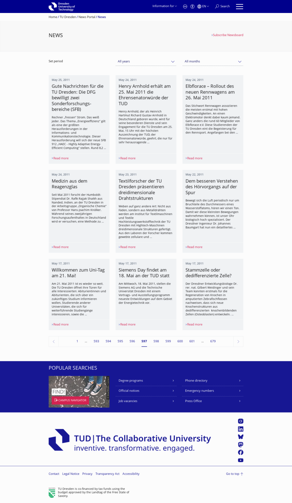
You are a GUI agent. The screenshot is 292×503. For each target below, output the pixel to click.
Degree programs (131, 380)
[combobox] (146, 62)
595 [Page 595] (120, 341)
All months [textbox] (192, 61)
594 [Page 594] (108, 341)
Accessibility (131, 474)
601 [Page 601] (192, 341)
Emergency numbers (199, 391)
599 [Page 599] (168, 341)
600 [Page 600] (180, 341)
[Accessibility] (192, 7)
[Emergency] (185, 7)
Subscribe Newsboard (228, 35)
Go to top (232, 474)
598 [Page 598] (156, 341)
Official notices (129, 391)
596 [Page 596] (132, 341)
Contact (54, 474)
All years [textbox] (124, 61)
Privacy (87, 474)
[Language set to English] (203, 6)
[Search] (222, 6)
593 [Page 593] (96, 341)
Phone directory (196, 380)
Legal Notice (70, 474)
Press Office (193, 401)
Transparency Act (107, 474)
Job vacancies (128, 401)
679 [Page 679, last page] (213, 341)
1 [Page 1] (77, 341)
